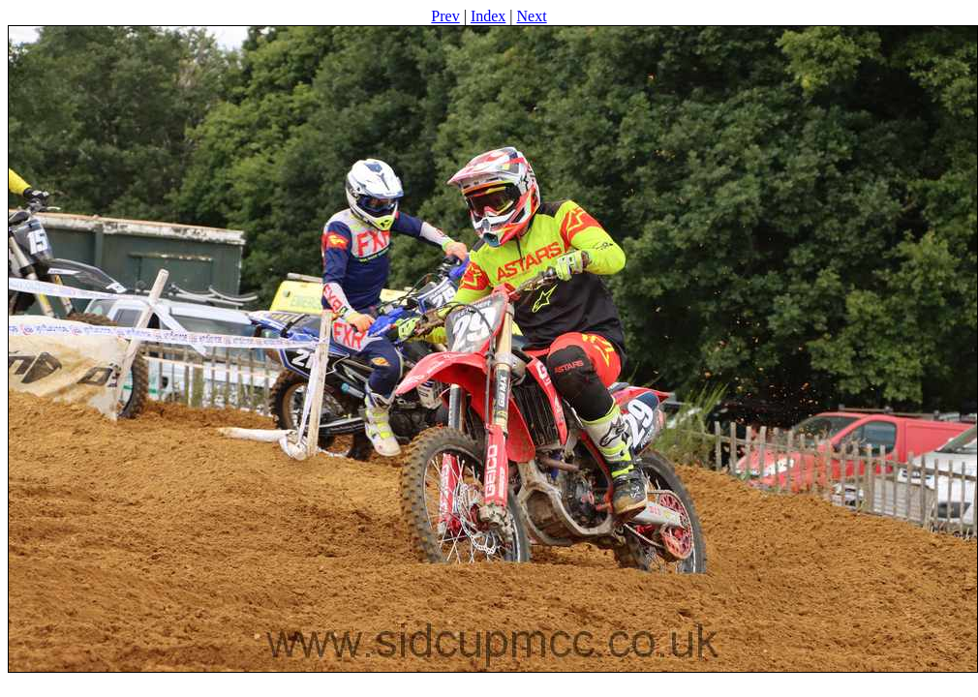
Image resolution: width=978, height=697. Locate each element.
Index (488, 16)
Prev (445, 16)
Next (532, 16)
